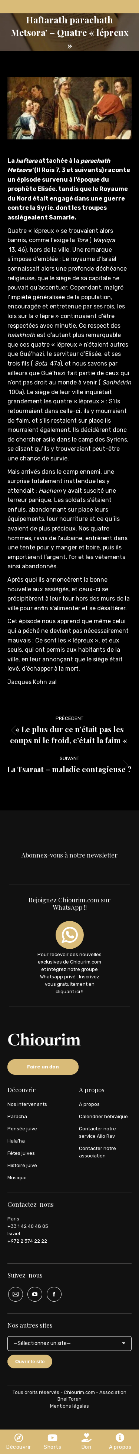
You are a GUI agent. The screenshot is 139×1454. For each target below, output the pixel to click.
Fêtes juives (21, 1153)
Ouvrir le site (29, 1361)
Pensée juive (22, 1128)
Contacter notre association (97, 1152)
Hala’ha (16, 1141)
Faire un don (43, 1067)
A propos (89, 1104)
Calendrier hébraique (103, 1116)
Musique (17, 1177)
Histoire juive (22, 1165)
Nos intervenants (27, 1104)
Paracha (17, 1116)
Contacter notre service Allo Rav (97, 1132)
